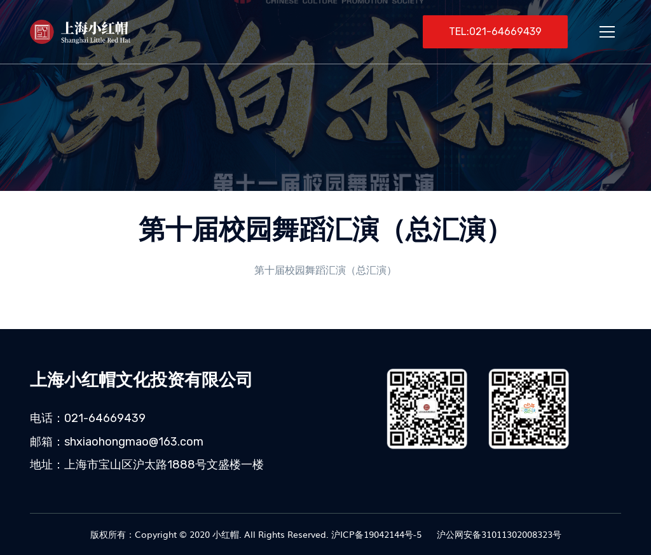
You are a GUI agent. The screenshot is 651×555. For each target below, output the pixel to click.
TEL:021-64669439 (495, 31)
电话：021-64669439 (88, 418)
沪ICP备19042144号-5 (376, 534)
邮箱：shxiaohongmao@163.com (116, 442)
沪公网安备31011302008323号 (497, 534)
